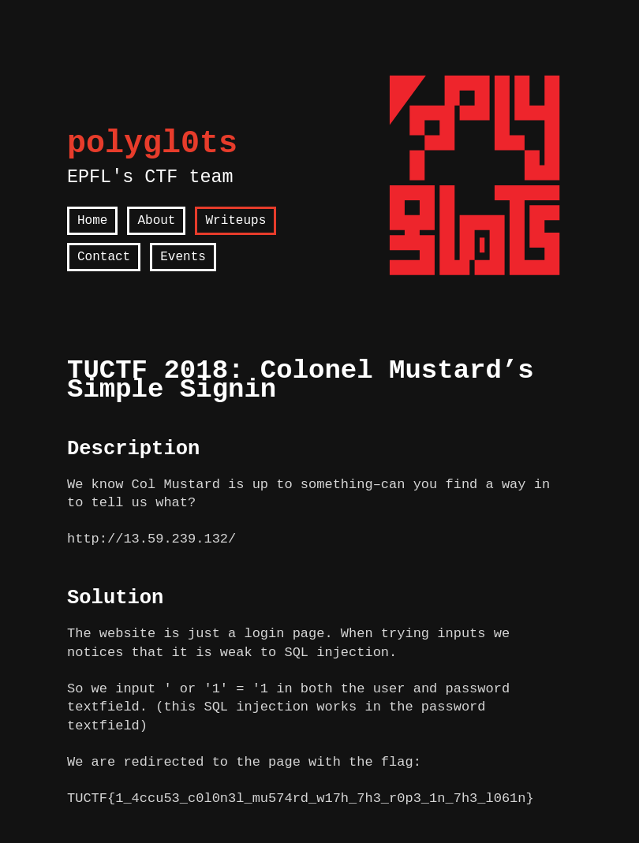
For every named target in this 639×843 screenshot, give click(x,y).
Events (183, 257)
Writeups (235, 221)
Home (92, 221)
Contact (103, 257)
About (156, 221)
